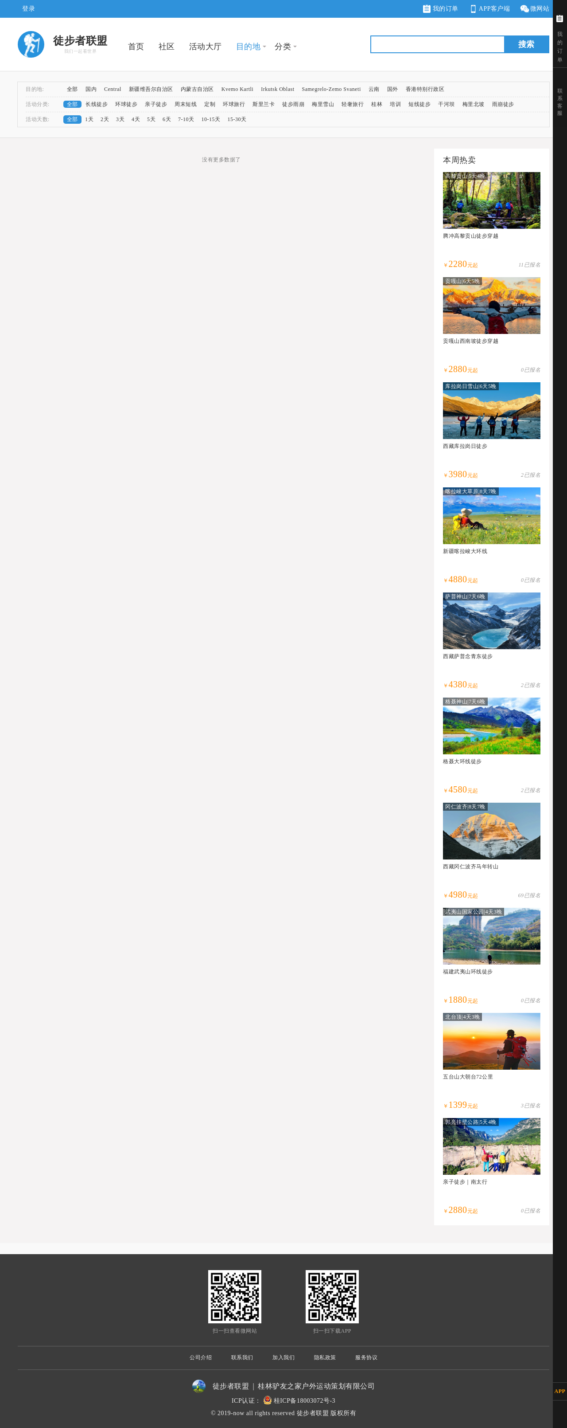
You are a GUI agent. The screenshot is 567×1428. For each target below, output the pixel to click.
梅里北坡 (473, 104)
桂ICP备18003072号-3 (304, 1400)
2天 (105, 119)
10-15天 (211, 119)
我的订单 (440, 9)
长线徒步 (96, 104)
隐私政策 (325, 1357)
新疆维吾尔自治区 (151, 89)
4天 (136, 119)
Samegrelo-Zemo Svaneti (331, 89)
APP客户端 (489, 9)
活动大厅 (205, 46)
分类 (283, 46)
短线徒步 (419, 104)
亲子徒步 (156, 104)
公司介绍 (201, 1357)
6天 (167, 119)
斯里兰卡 (263, 104)
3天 (120, 119)
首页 (136, 46)
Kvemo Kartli (237, 89)
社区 (167, 46)
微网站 (534, 9)
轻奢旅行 (353, 104)
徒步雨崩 (293, 104)
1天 (89, 119)
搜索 (526, 44)
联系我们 (242, 1357)
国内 (91, 89)
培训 (395, 104)
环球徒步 (126, 104)
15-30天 (237, 119)
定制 (209, 104)
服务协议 (366, 1357)
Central (112, 89)
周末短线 (186, 104)
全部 (72, 89)
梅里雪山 (323, 104)
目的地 (248, 46)
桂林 (376, 104)
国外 (392, 89)
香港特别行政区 (425, 89)
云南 (374, 89)
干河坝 (446, 104)
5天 (151, 119)
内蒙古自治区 (197, 89)
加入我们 (283, 1357)
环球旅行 (234, 104)
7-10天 (186, 119)
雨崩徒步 (503, 104)
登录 (28, 8)
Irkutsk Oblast (277, 89)
